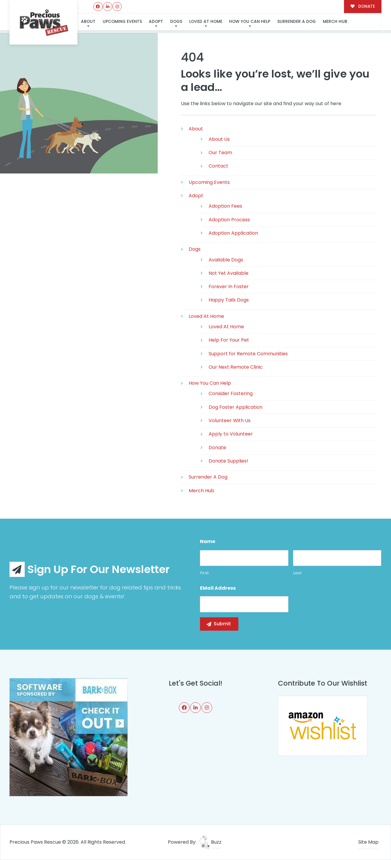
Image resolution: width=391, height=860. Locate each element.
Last (297, 573)
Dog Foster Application (235, 407)
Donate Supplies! (228, 460)
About (88, 21)
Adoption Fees (225, 206)
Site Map (368, 842)
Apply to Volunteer (231, 433)
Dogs (176, 21)
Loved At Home (205, 21)
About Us (219, 139)
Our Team (220, 152)
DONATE (363, 6)
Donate (217, 447)
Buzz (210, 842)
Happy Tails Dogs (229, 299)
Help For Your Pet (229, 340)
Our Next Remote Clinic (236, 367)
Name (207, 542)
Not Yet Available (228, 273)
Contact (218, 165)
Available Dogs (226, 259)
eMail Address (218, 588)
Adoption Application (233, 233)
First (204, 573)
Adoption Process (229, 219)
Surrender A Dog (296, 21)
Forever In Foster (229, 286)
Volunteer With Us (230, 420)
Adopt (156, 21)
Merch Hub (335, 21)
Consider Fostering (231, 393)
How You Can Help (249, 21)
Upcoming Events (122, 21)
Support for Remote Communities (248, 353)
